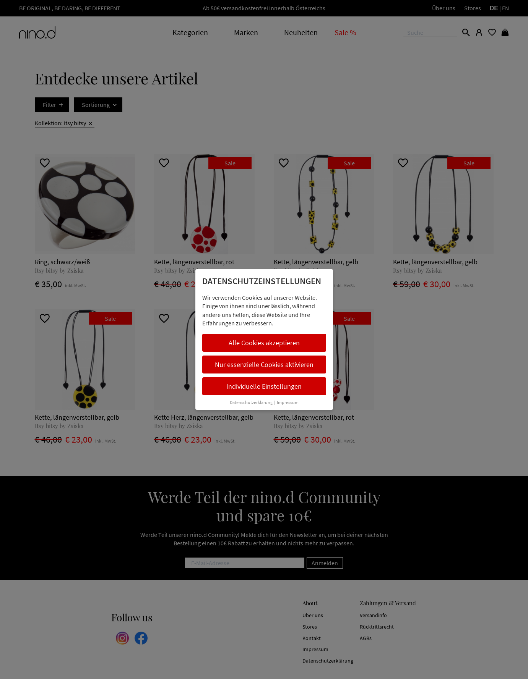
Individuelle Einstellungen (264, 386)
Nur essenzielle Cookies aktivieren (264, 364)
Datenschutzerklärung (251, 402)
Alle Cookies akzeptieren (264, 342)
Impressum (288, 402)
